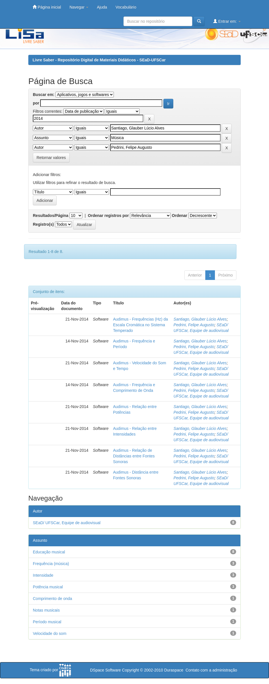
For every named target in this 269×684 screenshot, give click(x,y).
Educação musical (49, 552)
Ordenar (179, 215)
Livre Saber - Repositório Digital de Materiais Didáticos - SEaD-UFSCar (99, 60)
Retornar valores (51, 157)
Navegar (78, 7)
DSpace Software (105, 670)
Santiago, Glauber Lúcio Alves (200, 319)
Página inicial (47, 7)
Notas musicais (46, 610)
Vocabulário (126, 7)
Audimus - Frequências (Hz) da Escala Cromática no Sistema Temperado (140, 325)
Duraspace (173, 670)
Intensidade (43, 575)
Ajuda (102, 7)
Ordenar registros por (108, 215)
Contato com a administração (211, 670)
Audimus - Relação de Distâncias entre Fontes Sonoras (134, 456)
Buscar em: (43, 94)
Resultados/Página (50, 215)
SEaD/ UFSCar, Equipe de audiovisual (67, 522)
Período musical (47, 622)
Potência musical (48, 587)
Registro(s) (43, 224)
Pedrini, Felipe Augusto (194, 325)
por (36, 103)
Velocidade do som (49, 633)
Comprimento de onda (52, 598)
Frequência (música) (51, 563)
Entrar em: (227, 21)
